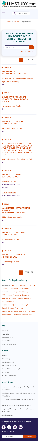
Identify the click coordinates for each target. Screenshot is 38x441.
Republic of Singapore (10, 311)
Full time (32, 285)
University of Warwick (14, 255)
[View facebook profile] (4, 427)
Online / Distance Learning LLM (12, 369)
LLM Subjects (6, 372)
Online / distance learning (19, 288)
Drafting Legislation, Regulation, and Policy (17, 159)
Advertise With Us (7, 337)
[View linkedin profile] (21, 427)
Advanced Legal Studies (10, 239)
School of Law (9, 124)
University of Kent (11, 175)
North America (7, 314)
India (21, 308)
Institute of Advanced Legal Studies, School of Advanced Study (17, 152)
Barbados (17, 314)
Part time (5, 288)
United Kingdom (8, 308)
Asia (16, 308)
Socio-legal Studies (9, 193)
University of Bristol (13, 121)
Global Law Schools (8, 362)
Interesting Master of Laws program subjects (16, 405)
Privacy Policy (6, 341)
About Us (5, 330)
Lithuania (12, 298)
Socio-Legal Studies (9, 181)
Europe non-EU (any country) (12, 305)
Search (16, 22)
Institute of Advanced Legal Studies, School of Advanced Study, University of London (17, 146)
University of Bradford (14, 97)
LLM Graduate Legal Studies (12, 217)
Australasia (23, 311)
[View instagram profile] (9, 427)
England (27, 305)
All (11, 292)
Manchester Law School (14, 213)
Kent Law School (10, 177)
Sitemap (4, 355)
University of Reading (13, 233)
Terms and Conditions (9, 344)
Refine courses (26, 51)
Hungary (5, 298)
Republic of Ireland (24, 298)
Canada (25, 314)
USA (31, 314)
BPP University (9, 72)
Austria (18, 295)
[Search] (31, 47)
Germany (25, 295)
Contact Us (5, 334)
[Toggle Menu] (3, 13)
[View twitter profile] (15, 427)
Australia (32, 311)
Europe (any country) (20, 292)
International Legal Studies (11, 106)
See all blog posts (7, 415)
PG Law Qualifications (9, 375)
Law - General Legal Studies (12, 128)
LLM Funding (6, 359)
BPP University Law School (15, 74)
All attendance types (19, 285)
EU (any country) (8, 295)
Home (9, 22)
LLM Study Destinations (9, 365)
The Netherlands (8, 301)
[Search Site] (15, 13)
